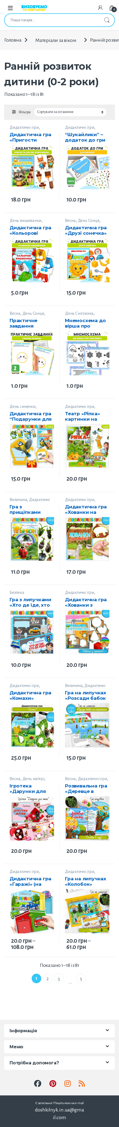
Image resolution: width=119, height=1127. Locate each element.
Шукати (106, 20)
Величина (18, 499)
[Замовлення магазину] (70, 112)
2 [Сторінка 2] (47, 978)
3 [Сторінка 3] (59, 978)
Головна (13, 40)
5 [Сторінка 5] (81, 978)
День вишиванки (25, 220)
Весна (70, 220)
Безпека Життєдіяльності (24, 594)
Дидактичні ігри (24, 127)
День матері (33, 779)
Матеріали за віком (55, 40)
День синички (22, 406)
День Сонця (88, 220)
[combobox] (52, 20)
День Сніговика (79, 313)
